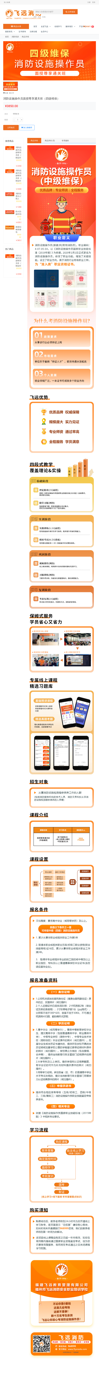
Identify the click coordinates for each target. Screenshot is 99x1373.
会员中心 (44, 32)
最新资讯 (10, 32)
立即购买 (11, 127)
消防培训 (15, 37)
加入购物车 (26, 127)
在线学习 (58, 26)
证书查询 (22, 32)
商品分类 (16, 26)
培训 (39, 17)
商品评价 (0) (50, 141)
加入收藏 (7, 2)
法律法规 (33, 32)
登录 (93, 2)
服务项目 (70, 26)
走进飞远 (46, 26)
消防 (35, 17)
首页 (35, 26)
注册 (89, 2)
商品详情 (34, 141)
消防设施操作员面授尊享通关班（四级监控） (19, 175)
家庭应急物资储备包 (19, 229)
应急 (44, 17)
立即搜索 (70, 12)
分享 (11, 93)
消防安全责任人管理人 (19, 196)
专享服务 (65, 141)
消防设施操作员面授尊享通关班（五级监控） (19, 152)
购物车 (88, 26)
